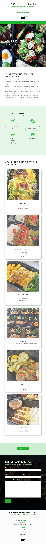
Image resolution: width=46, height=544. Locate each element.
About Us (23, 529)
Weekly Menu (23, 534)
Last (24, 471)
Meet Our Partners (23, 449)
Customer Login (23, 532)
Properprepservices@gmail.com (24, 524)
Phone (26, 474)
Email (8, 474)
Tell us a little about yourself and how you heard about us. (20, 480)
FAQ (23, 531)
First (5, 471)
